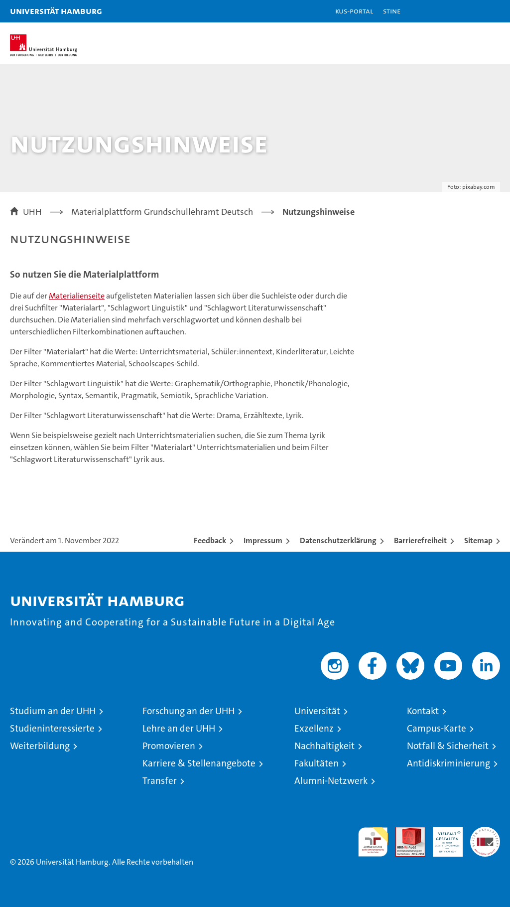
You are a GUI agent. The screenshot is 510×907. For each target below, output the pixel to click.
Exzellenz (314, 728)
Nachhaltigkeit (324, 746)
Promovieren (168, 746)
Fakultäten (316, 763)
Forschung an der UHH (188, 711)
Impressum (263, 540)
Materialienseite (77, 296)
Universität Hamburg (56, 10)
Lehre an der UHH (178, 728)
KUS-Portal (354, 10)
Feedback (210, 540)
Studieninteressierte (52, 728)
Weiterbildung (40, 746)
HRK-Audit (442, 837)
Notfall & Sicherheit (448, 746)
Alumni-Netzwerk (331, 780)
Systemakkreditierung (485, 832)
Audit (404, 832)
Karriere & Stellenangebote (198, 763)
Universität (317, 711)
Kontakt (423, 711)
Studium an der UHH (53, 711)
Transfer (159, 780)
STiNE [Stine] (391, 10)
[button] (471, 11)
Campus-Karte (436, 728)
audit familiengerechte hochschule (373, 842)
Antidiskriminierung (448, 763)
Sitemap (478, 540)
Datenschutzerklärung (338, 540)
